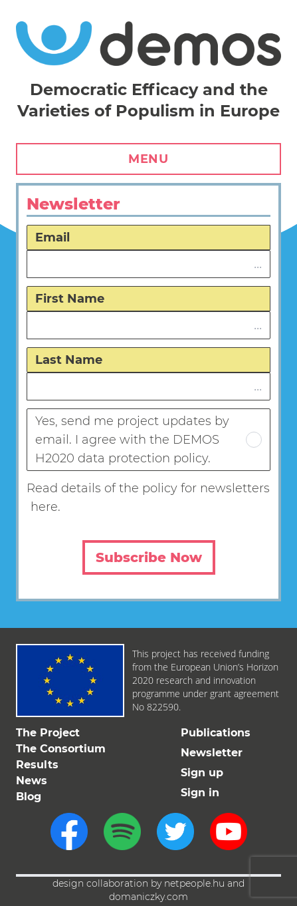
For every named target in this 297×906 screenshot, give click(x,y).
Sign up (202, 772)
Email (52, 237)
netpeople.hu (194, 883)
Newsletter (212, 752)
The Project (48, 732)
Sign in (200, 792)
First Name (69, 298)
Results (37, 764)
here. (45, 507)
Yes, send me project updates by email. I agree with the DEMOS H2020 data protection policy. (148, 440)
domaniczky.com (148, 897)
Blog (28, 796)
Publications (215, 732)
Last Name (68, 360)
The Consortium (61, 748)
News (31, 780)
